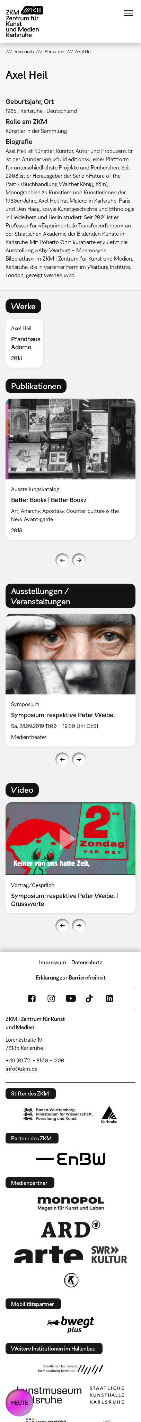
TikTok (90, 998)
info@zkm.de (21, 1068)
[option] (27, 343)
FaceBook (32, 998)
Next (79, 560)
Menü (128, 13)
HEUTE (19, 1403)
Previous (62, 560)
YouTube (71, 998)
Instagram (51, 998)
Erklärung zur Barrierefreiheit (71, 977)
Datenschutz (86, 962)
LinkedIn (109, 998)
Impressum (52, 962)
